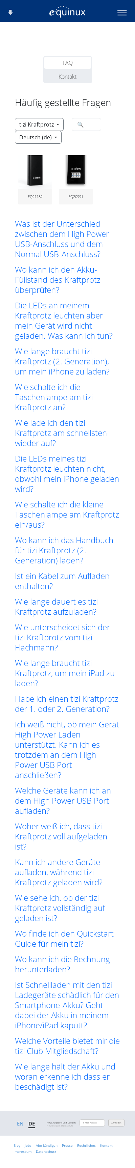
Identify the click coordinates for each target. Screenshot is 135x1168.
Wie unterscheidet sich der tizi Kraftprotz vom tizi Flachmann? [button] (62, 637)
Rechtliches (86, 1145)
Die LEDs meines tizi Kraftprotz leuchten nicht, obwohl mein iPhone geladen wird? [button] (67, 473)
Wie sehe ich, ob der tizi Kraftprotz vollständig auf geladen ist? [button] (60, 908)
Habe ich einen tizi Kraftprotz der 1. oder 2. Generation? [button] (66, 704)
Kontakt (67, 76)
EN (20, 1123)
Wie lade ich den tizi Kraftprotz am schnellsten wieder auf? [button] (61, 433)
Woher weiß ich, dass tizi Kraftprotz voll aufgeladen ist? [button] (61, 836)
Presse (67, 1145)
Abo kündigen (47, 1145)
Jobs (28, 1145)
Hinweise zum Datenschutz (60, 1125)
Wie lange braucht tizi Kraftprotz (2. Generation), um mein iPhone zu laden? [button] (62, 361)
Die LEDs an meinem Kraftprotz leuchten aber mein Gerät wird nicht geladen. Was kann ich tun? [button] (64, 320)
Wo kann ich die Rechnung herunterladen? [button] (62, 964)
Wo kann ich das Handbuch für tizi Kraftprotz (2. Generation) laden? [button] (64, 550)
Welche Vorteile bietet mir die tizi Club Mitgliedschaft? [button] (67, 1046)
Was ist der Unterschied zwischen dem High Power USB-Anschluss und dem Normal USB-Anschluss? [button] (62, 239)
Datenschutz (46, 1151)
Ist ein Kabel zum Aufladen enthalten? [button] (62, 581)
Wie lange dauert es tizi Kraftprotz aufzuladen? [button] (56, 606)
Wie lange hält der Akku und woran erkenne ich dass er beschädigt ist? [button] (65, 1076)
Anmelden (116, 1122)
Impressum (22, 1151)
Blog (17, 1145)
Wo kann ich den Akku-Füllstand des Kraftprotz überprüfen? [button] (57, 280)
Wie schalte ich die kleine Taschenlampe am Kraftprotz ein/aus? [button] (67, 514)
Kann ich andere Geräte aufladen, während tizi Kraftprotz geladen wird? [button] (59, 872)
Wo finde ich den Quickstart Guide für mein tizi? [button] (64, 938)
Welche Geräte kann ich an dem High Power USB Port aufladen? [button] (63, 800)
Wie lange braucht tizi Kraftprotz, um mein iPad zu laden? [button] (65, 673)
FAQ (68, 62)
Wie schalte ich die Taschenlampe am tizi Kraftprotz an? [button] (54, 397)
